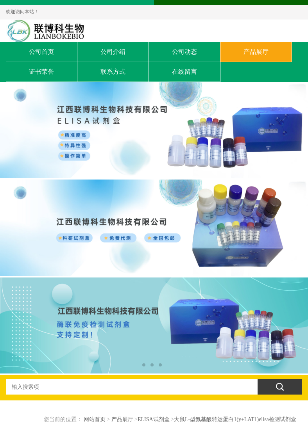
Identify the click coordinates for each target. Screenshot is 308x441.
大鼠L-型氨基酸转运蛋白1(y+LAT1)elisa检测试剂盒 (235, 419)
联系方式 (112, 71)
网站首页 (95, 419)
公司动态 (184, 51)
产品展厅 (256, 51)
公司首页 (41, 51)
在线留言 (184, 71)
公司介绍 (112, 51)
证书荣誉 (41, 71)
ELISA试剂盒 (154, 419)
